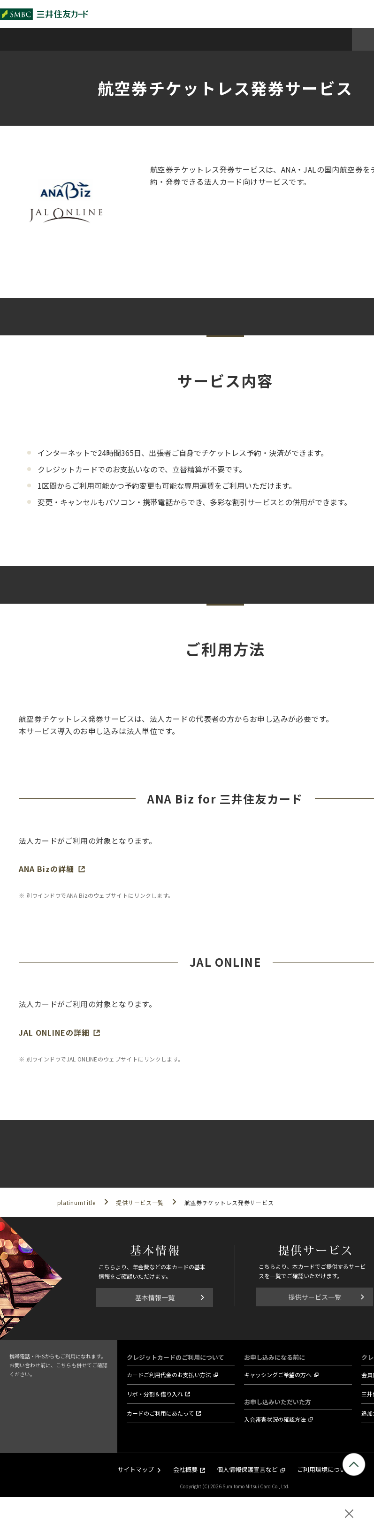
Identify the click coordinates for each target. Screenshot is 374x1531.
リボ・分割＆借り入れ (155, 1394)
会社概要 (185, 1469)
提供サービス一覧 (315, 1297)
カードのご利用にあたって (160, 1413)
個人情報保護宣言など (247, 1469)
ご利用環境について (324, 1469)
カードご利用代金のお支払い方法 (169, 1375)
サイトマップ (135, 1469)
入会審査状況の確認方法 (275, 1419)
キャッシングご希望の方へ (278, 1375)
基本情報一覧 (155, 1297)
